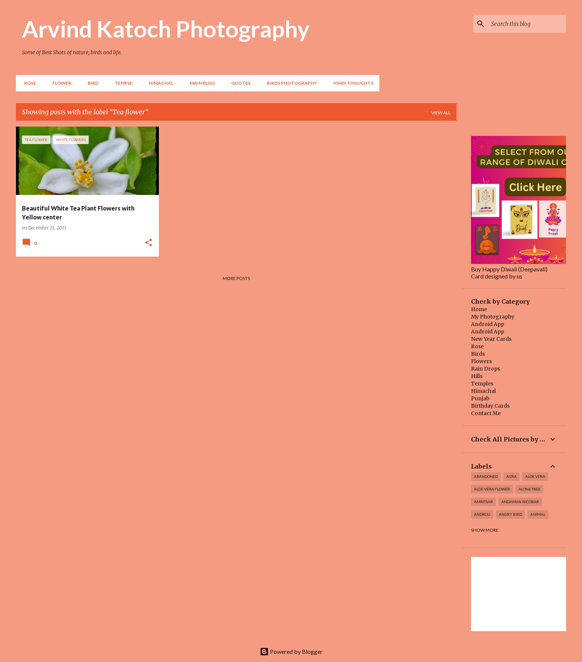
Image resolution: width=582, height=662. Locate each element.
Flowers (481, 361)
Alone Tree (529, 489)
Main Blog (200, 83)
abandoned (486, 476)
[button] (148, 243)
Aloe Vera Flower (492, 489)
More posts (236, 278)
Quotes (238, 83)
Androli (482, 514)
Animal (537, 514)
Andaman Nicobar (520, 501)
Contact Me (486, 413)
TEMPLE (121, 83)
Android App (487, 324)
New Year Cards (491, 339)
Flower (59, 83)
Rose (28, 83)
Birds (478, 353)
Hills (477, 376)
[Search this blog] (527, 24)
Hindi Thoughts (351, 83)
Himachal (483, 391)
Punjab (480, 398)
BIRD (90, 83)
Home (479, 309)
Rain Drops (485, 368)
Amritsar (483, 501)
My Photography (492, 316)
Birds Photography (290, 83)
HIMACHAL (159, 83)
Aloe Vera (535, 476)
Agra (511, 476)
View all (441, 112)
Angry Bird (510, 514)
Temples (482, 383)
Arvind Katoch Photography (166, 28)
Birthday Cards (490, 405)
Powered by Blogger (291, 651)
